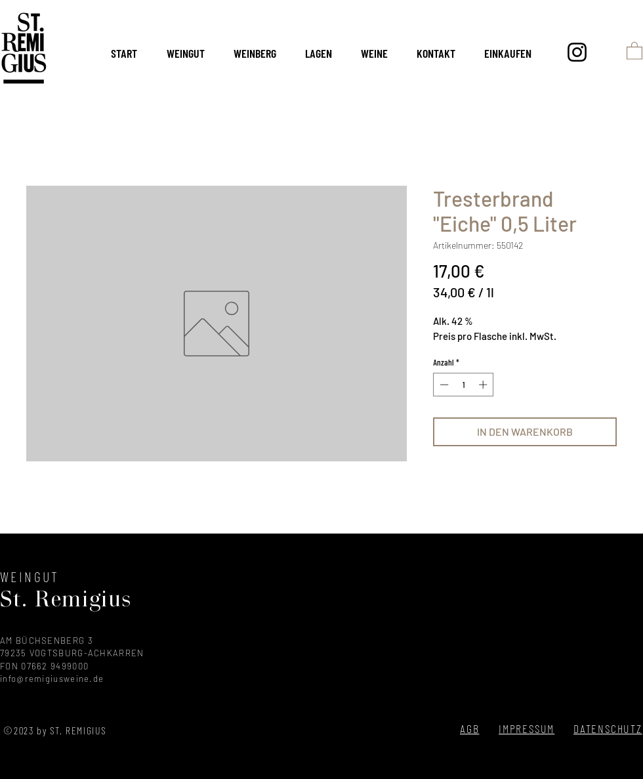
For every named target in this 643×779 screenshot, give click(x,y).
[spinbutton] (463, 384)
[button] (634, 50)
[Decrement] (443, 384)
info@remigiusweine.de (52, 678)
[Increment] (484, 384)
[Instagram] (577, 52)
